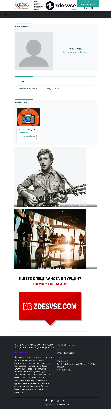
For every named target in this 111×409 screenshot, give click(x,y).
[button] (18, 117)
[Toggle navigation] (5, 14)
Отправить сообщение (75, 52)
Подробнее (23, 133)
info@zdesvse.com (65, 353)
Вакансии (26, 136)
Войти (88, 8)
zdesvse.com (63, 404)
